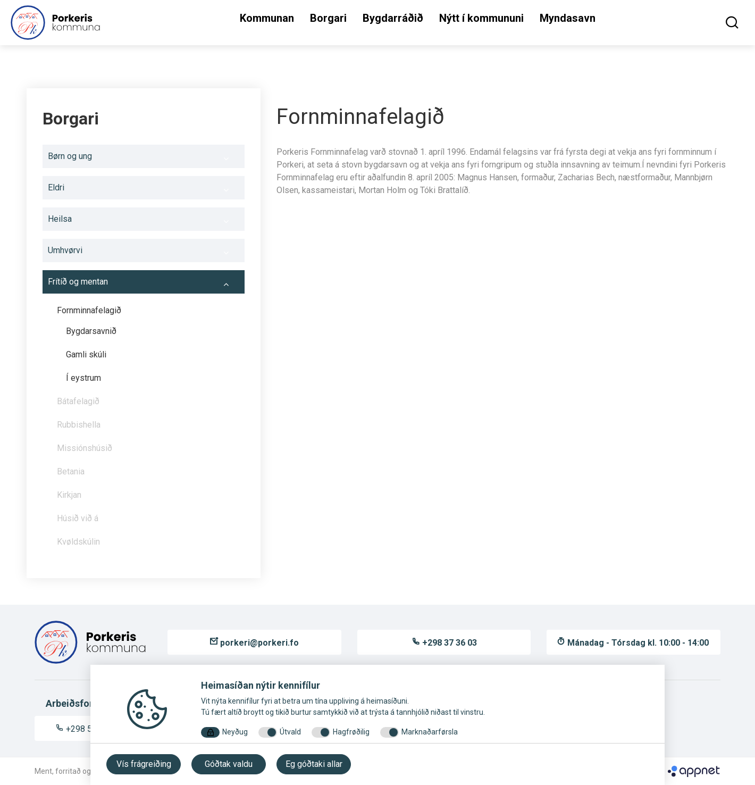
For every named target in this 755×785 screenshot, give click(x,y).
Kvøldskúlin (78, 542)
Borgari (328, 18)
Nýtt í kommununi (481, 18)
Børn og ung (143, 159)
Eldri (143, 190)
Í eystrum (83, 378)
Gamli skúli (86, 354)
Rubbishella (78, 425)
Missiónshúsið (148, 451)
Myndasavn (567, 18)
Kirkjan (69, 495)
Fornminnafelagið (148, 313)
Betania (71, 471)
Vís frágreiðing (143, 764)
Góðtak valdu (229, 764)
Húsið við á (77, 518)
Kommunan (267, 18)
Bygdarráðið (393, 18)
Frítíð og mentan (143, 284)
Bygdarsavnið (91, 331)
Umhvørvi (143, 253)
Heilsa (143, 222)
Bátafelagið (78, 401)
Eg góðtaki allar (314, 764)
